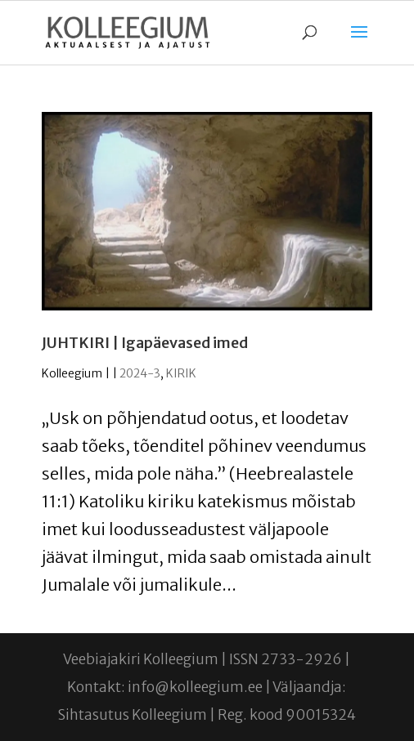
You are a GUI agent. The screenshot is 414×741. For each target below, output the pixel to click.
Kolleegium (72, 373)
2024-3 (139, 373)
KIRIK (181, 373)
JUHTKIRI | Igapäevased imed (145, 342)
